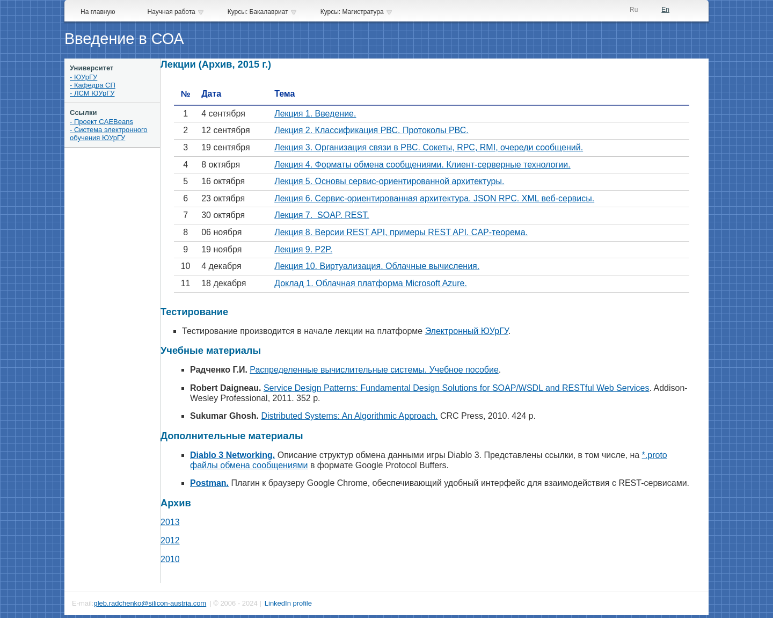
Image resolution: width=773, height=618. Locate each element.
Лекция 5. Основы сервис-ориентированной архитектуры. (389, 181)
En (665, 9)
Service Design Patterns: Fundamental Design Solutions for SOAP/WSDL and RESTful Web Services (457, 387)
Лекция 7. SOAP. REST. (321, 215)
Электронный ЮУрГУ (466, 331)
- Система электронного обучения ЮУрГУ (109, 134)
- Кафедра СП (92, 85)
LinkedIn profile (288, 603)
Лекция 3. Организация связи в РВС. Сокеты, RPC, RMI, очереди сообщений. (428, 147)
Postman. (209, 483)
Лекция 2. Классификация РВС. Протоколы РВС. (371, 130)
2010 (170, 559)
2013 (170, 522)
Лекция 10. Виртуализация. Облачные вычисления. (376, 266)
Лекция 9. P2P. (303, 249)
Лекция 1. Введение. (315, 113)
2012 (170, 540)
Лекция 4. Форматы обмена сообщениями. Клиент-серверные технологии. (422, 164)
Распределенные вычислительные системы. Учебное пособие (374, 369)
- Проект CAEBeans (101, 122)
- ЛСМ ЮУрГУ (92, 93)
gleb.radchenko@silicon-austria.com (149, 603)
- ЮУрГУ (83, 77)
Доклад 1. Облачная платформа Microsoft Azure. (370, 283)
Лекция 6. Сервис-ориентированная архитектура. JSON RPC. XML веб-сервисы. (434, 198)
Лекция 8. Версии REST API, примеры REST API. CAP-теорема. (401, 232)
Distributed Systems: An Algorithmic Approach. (349, 415)
